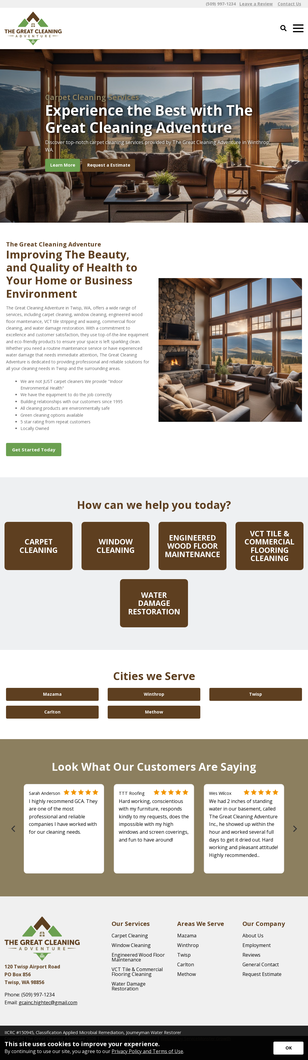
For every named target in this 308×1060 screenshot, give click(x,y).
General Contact (260, 964)
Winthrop (188, 945)
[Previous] (14, 829)
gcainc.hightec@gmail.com (48, 1002)
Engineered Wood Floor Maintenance (138, 957)
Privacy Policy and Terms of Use (147, 1051)
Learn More (62, 165)
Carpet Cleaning (130, 935)
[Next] (294, 829)
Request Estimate (262, 974)
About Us (252, 935)
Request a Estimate (108, 165)
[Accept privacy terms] (288, 1048)
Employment (256, 945)
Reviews (251, 954)
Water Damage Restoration (129, 986)
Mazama (186, 935)
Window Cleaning (131, 945)
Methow (186, 974)
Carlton (185, 964)
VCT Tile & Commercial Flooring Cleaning (137, 972)
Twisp (184, 954)
